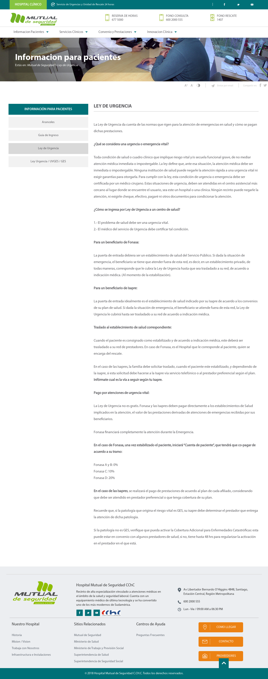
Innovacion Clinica (159, 32)
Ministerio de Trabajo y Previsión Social (99, 648)
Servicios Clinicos (71, 32)
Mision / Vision (21, 641)
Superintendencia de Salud (91, 655)
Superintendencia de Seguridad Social (98, 661)
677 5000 (117, 20)
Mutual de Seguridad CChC (34, 19)
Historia (17, 635)
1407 (220, 20)
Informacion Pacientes (29, 32)
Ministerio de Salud (86, 641)
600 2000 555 (174, 20)
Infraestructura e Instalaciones (31, 655)
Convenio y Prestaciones (115, 32)
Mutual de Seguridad (87, 635)
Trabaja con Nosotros (25, 648)
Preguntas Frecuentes (150, 635)
